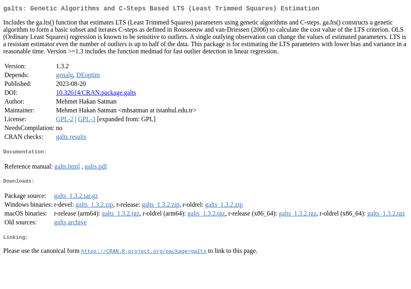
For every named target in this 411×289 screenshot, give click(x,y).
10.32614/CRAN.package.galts (96, 94)
